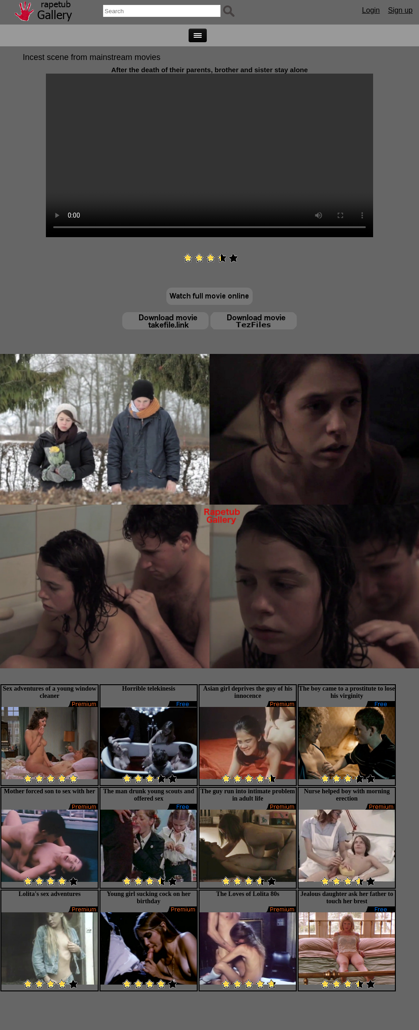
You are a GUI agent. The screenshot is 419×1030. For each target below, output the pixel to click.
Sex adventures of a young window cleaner (49, 692)
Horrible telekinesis (148, 688)
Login (371, 10)
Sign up (400, 10)
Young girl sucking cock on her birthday (149, 898)
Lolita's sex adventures (50, 894)
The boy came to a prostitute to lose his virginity (347, 692)
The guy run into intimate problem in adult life (247, 795)
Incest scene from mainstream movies (91, 57)
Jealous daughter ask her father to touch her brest (346, 898)
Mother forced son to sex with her (49, 791)
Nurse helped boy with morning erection (347, 795)
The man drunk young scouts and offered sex (148, 795)
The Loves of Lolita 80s (247, 894)
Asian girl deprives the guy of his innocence (247, 692)
